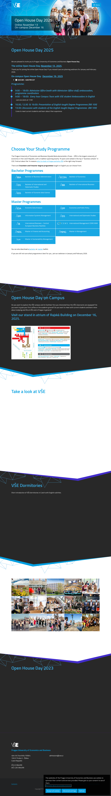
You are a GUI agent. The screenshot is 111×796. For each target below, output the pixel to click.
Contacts (14, 784)
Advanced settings (69, 791)
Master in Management (72, 232)
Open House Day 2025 (33, 20)
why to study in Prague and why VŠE (50, 161)
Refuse (81, 791)
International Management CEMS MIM (77, 224)
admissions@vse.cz (56, 755)
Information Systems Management (32, 216)
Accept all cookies (53, 791)
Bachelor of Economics (71, 177)
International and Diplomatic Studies (76, 216)
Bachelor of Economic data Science (31, 193)
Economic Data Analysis (27, 208)
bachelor (32, 249)
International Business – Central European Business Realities (31, 224)
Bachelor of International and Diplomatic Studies (30, 185)
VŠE (16, 5)
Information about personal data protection (58, 786)
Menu (98, 5)
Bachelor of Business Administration (32, 177)
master (40, 249)
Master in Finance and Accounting (31, 232)
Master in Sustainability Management (33, 240)
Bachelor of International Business (75, 185)
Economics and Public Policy (73, 208)
